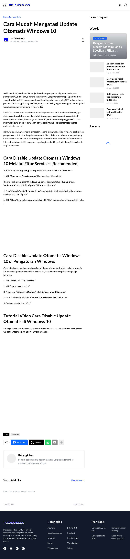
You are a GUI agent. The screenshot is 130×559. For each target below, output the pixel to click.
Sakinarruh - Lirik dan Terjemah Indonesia (115, 97)
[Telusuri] (125, 5)
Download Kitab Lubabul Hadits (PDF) (115, 112)
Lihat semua (76, 480)
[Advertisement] (44, 66)
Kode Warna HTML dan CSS (118, 537)
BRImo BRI (72, 528)
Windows (17, 17)
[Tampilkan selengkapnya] (61, 442)
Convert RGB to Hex (99, 529)
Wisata (70, 548)
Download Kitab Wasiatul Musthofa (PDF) (117, 81)
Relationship (72, 538)
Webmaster (53, 548)
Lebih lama (78, 504)
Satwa (50, 543)
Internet (51, 538)
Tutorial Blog (73, 543)
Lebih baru (10, 504)
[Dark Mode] (119, 5)
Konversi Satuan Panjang (118, 529)
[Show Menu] (4, 5)
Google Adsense (55, 533)
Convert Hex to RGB (98, 537)
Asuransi (51, 528)
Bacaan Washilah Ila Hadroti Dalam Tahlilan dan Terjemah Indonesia (116, 66)
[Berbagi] (82, 40)
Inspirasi (71, 533)
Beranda (7, 17)
